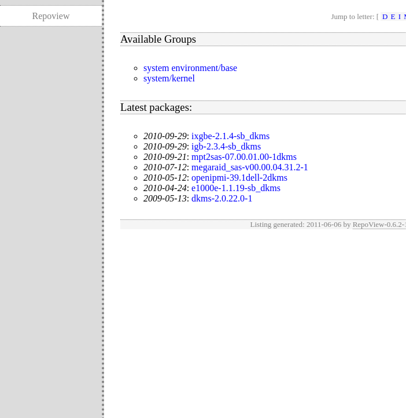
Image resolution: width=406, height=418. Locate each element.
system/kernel (169, 78)
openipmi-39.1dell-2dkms (239, 177)
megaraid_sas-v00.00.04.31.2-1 (249, 167)
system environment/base (190, 68)
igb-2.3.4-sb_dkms (226, 146)
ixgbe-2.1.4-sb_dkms (230, 136)
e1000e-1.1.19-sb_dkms (235, 188)
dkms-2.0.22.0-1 (221, 198)
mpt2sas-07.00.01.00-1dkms (244, 157)
